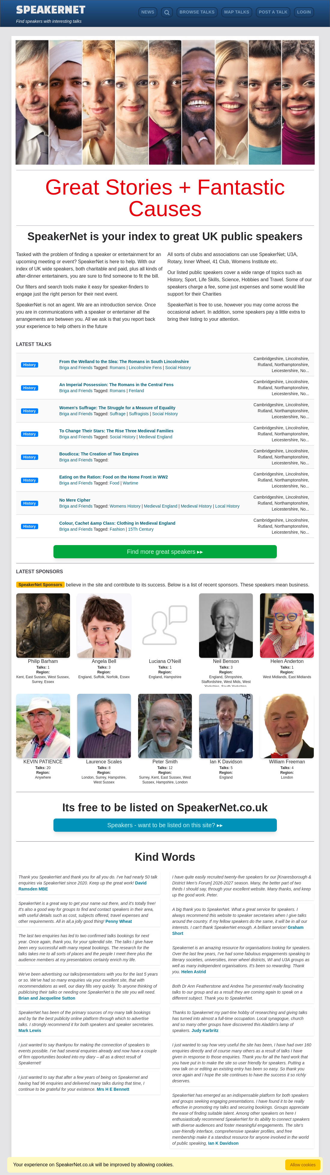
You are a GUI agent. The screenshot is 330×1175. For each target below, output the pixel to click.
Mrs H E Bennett (113, 1089)
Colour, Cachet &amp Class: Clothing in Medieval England (117, 523)
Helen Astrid (193, 971)
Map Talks (237, 12)
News (147, 12)
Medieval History (196, 506)
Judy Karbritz (205, 1030)
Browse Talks (197, 12)
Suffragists (139, 413)
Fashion (117, 529)
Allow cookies (303, 1164)
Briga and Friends (76, 367)
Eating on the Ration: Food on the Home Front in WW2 (113, 477)
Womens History (125, 506)
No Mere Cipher (74, 500)
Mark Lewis (30, 1030)
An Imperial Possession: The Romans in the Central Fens (116, 384)
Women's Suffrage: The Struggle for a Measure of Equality (117, 407)
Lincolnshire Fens (145, 367)
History (29, 365)
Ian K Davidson (223, 1143)
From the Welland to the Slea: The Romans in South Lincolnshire (124, 361)
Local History (227, 506)
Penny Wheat (118, 921)
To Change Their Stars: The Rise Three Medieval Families (116, 430)
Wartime (130, 483)
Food (114, 483)
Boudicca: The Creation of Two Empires (99, 454)
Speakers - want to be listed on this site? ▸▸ (165, 825)
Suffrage (118, 413)
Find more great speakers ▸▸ (165, 551)
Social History (178, 367)
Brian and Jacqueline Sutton (47, 998)
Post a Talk (273, 12)
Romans (117, 367)
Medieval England (155, 436)
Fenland (136, 390)
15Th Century (141, 529)
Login (304, 12)
